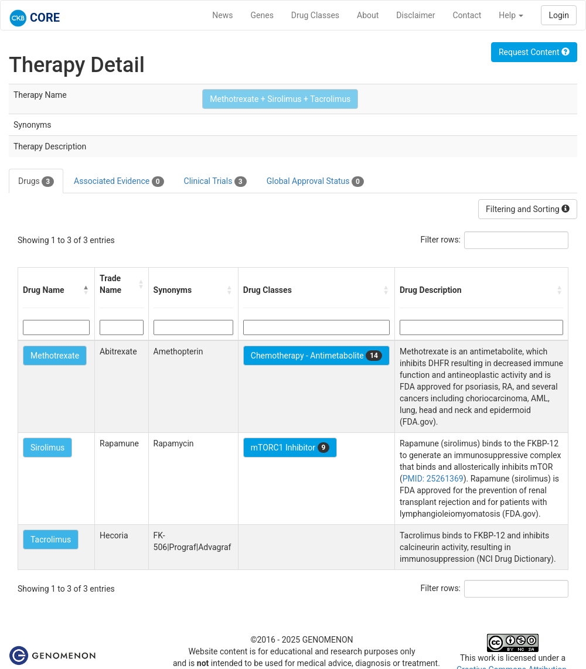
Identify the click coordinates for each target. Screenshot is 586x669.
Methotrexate (54, 355)
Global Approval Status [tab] (315, 181)
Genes (262, 15)
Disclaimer (415, 15)
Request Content (534, 52)
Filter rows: (441, 239)
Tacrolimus (50, 539)
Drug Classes (315, 15)
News (222, 15)
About (368, 15)
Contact (466, 15)
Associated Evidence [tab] (118, 181)
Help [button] (511, 15)
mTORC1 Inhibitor (290, 447)
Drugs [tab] (36, 181)
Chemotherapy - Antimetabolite (316, 355)
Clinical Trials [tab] (215, 181)
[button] (86, 290)
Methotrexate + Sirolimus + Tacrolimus (280, 99)
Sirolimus (47, 447)
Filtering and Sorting (528, 209)
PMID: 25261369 (433, 478)
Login (558, 15)
